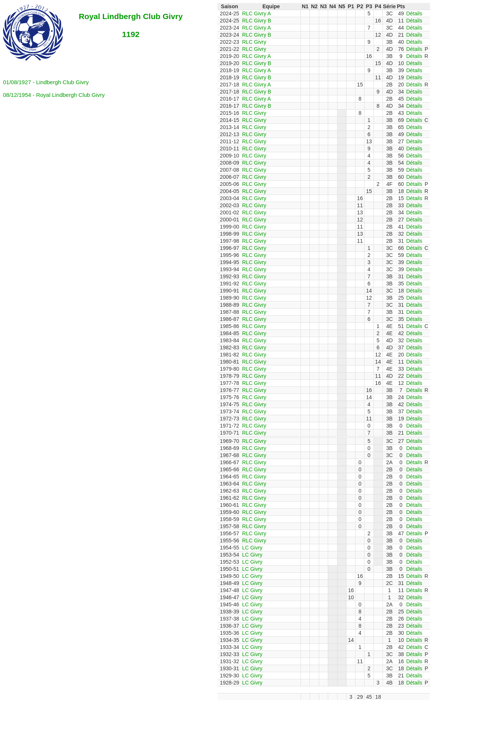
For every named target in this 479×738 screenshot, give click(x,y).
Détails (414, 13)
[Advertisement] (184, 717)
